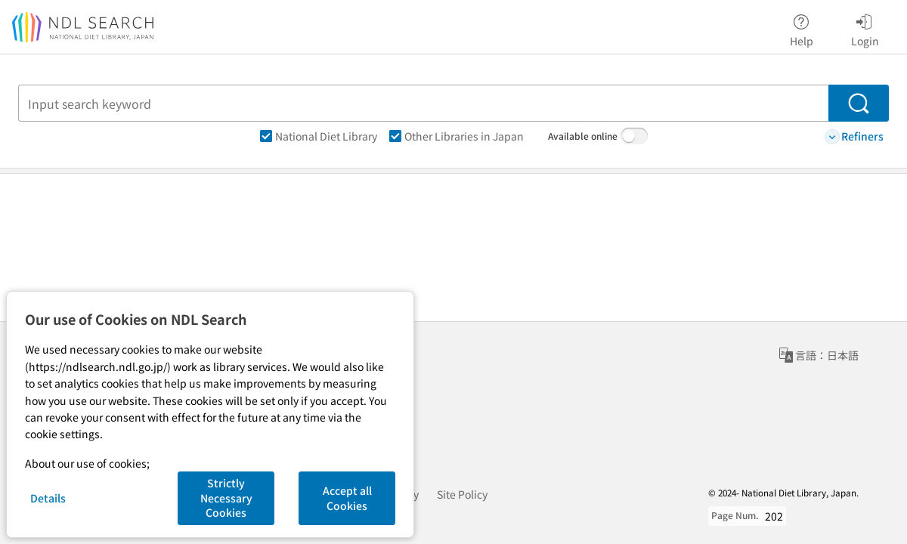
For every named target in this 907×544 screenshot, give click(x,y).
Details (48, 497)
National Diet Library (318, 136)
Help (801, 28)
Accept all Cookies (347, 498)
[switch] (634, 136)
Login (865, 28)
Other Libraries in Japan (456, 136)
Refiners (854, 136)
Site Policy (462, 494)
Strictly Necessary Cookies (226, 497)
